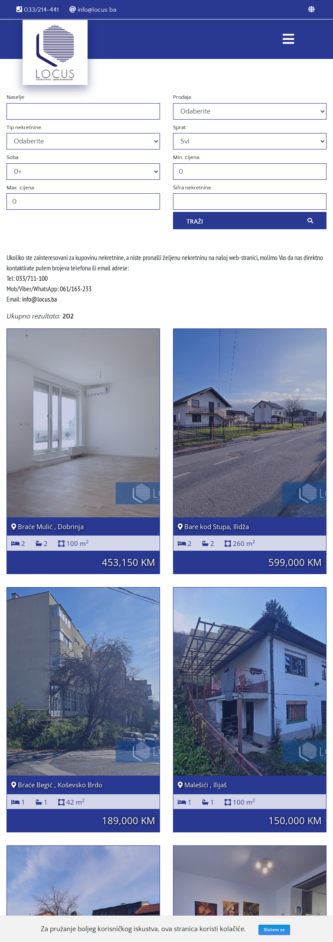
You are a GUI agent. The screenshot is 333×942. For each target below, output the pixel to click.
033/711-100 (32, 278)
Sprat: (180, 127)
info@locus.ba (92, 9)
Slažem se (274, 929)
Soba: (13, 157)
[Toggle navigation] (288, 39)
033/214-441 (37, 9)
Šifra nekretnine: (192, 188)
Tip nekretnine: (24, 127)
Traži (249, 221)
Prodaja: (182, 97)
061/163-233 (75, 288)
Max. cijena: (21, 188)
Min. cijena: (186, 157)
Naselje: (16, 97)
